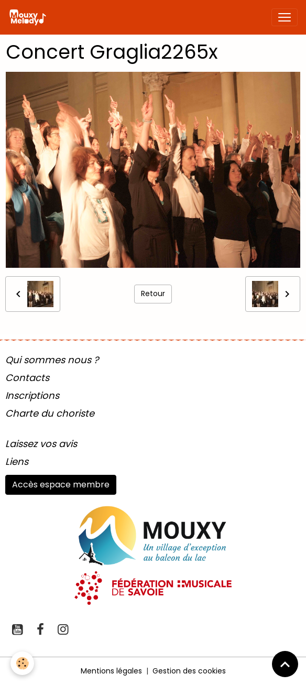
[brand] (29, 17)
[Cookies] (22, 663)
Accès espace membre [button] (61, 485)
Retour (153, 293)
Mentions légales (111, 671)
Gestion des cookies (189, 671)
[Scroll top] (285, 664)
